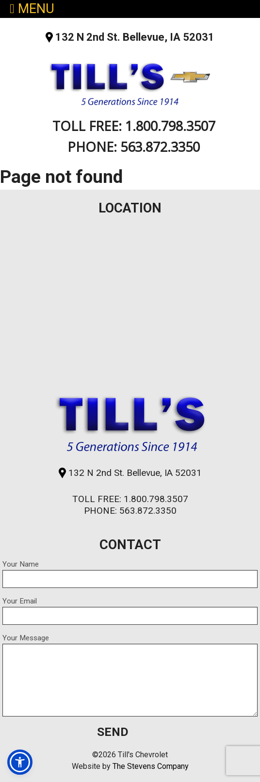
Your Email (130, 611)
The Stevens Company (151, 766)
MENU (32, 9)
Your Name (130, 574)
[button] (20, 762)
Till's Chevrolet (130, 81)
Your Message (130, 675)
